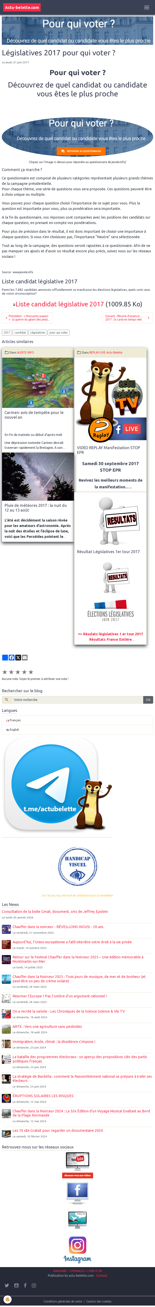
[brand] (22, 7)
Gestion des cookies (98, 1301)
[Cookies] (8, 1299)
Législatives (37, 332)
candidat (20, 332)
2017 (7, 332)
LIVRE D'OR (94, 1271)
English (12, 729)
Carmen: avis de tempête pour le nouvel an (34, 414)
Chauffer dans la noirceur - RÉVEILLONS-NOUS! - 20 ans (58, 927)
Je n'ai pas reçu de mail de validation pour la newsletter (77, 895)
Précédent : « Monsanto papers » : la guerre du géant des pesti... (26, 317)
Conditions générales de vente (63, 1301)
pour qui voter (59, 332)
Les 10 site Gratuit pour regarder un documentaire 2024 (58, 1130)
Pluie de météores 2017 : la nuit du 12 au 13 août (36, 507)
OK (148, 699)
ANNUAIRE (60, 1271)
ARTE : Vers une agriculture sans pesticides (47, 1027)
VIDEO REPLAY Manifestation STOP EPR (108, 450)
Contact (101, 1275)
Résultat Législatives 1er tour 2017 (108, 551)
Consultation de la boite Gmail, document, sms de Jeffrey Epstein (55, 912)
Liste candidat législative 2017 (60, 304)
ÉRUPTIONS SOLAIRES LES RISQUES (43, 1096)
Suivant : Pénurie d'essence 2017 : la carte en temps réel (128, 317)
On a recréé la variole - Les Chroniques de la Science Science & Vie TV (69, 1011)
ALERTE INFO (25, 352)
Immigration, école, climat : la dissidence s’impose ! (54, 1042)
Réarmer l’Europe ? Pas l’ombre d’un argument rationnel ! (60, 996)
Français (13, 720)
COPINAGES (77, 1271)
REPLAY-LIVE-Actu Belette (105, 352)
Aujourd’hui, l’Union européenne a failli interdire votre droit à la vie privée (72, 942)
